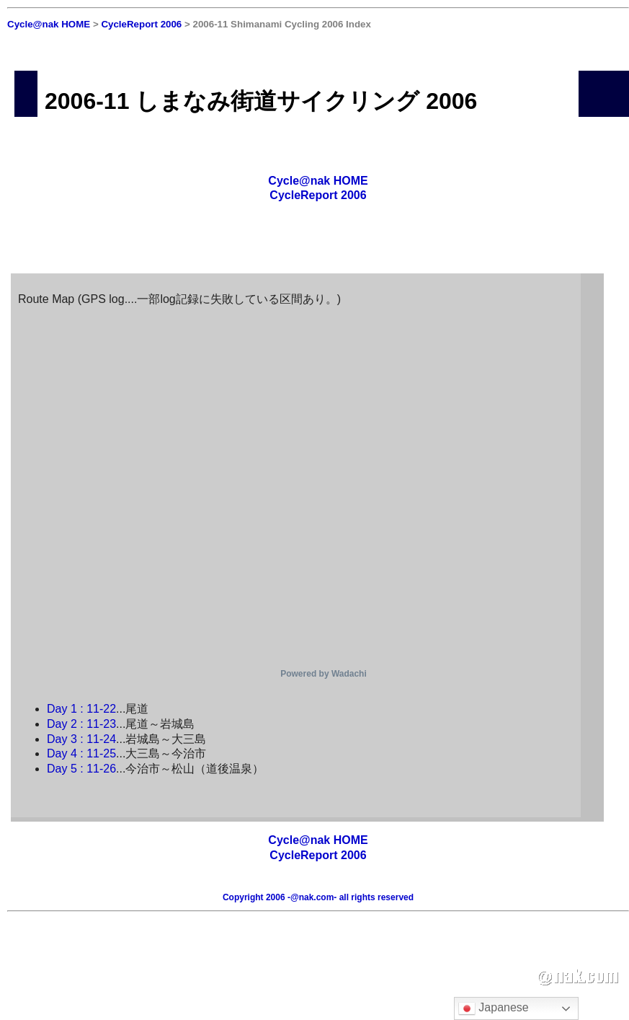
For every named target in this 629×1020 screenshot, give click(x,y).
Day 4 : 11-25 (81, 753)
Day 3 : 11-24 (81, 739)
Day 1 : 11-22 (81, 709)
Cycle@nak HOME (48, 24)
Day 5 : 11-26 (81, 768)
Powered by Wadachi (323, 674)
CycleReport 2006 (141, 24)
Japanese (493, 1008)
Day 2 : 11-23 (81, 724)
